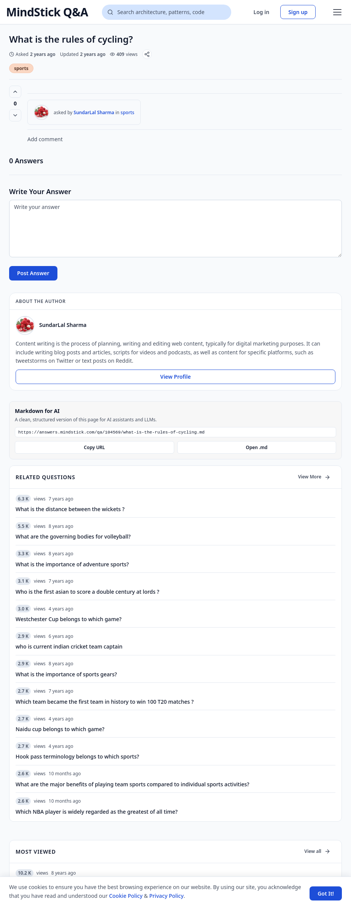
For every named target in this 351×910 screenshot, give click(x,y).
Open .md (256, 448)
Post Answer (33, 273)
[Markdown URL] (175, 432)
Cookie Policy (126, 895)
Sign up (298, 12)
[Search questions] (166, 12)
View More (314, 477)
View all (317, 852)
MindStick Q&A (47, 12)
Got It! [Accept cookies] (326, 893)
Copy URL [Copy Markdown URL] (94, 448)
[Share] (147, 54)
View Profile (175, 376)
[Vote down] (15, 115)
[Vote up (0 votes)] (15, 92)
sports (21, 68)
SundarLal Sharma (94, 112)
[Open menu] (337, 12)
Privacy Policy (166, 895)
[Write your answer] (175, 228)
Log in (262, 12)
